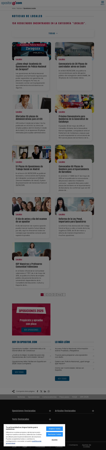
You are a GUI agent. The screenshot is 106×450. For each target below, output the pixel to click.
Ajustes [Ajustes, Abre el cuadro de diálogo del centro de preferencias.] (54, 440)
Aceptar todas (54, 429)
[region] (34, 435)
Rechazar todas (54, 434)
